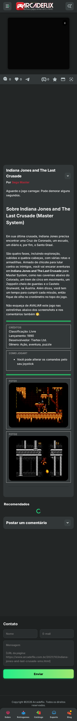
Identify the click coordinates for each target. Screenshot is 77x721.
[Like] (18, 79)
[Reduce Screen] (63, 79)
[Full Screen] (71, 79)
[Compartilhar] (27, 79)
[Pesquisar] (70, 6)
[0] (7, 79)
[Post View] (45, 79)
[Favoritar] (54, 79)
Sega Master (21, 182)
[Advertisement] (38, 123)
